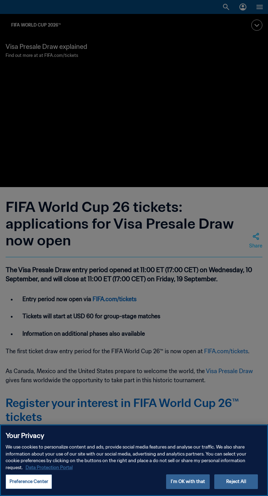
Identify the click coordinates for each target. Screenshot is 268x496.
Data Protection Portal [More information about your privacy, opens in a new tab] (49, 468)
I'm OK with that (188, 482)
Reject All (236, 482)
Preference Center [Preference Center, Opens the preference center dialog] (28, 482)
